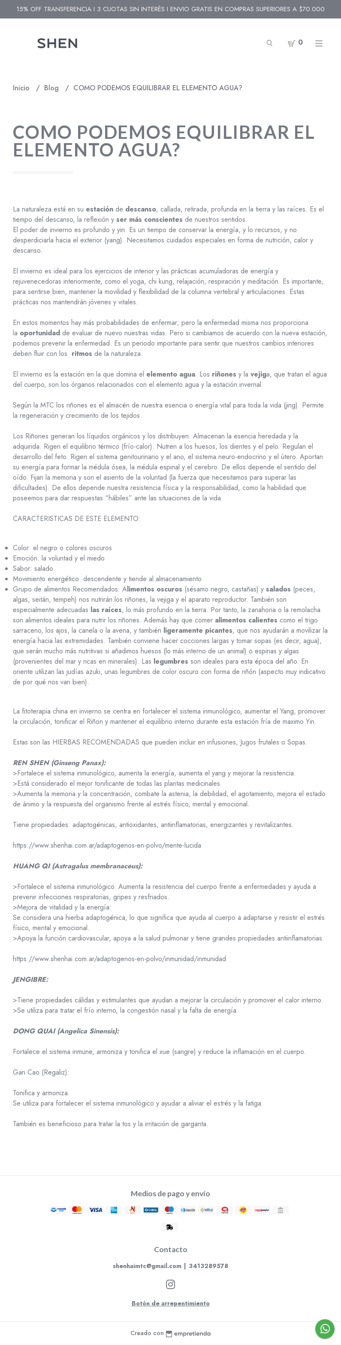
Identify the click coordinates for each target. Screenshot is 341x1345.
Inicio (22, 88)
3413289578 (208, 1266)
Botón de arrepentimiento (171, 1303)
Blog (52, 88)
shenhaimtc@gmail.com (147, 1266)
